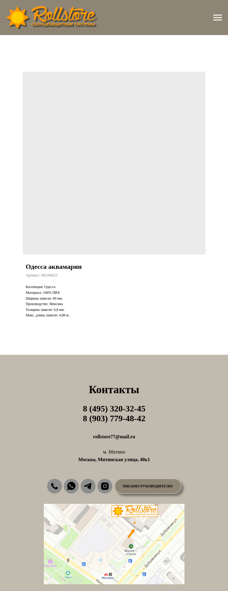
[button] (147, 486)
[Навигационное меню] (217, 18)
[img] (54, 486)
